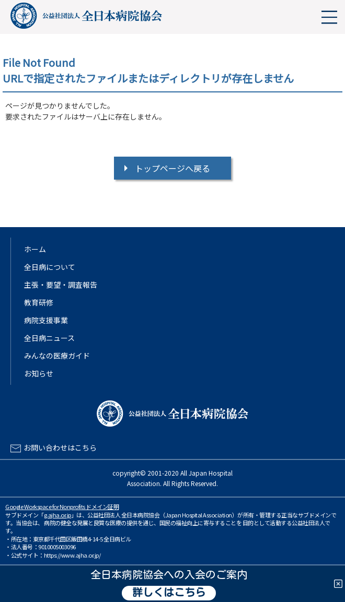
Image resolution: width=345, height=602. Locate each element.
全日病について (49, 267)
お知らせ (38, 373)
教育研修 (38, 302)
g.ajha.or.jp (57, 515)
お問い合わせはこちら (60, 447)
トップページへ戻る (172, 168)
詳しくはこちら (168, 593)
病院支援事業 (46, 320)
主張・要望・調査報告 (60, 284)
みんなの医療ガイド (57, 355)
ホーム (35, 249)
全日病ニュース (49, 338)
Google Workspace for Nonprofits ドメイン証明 (62, 506)
